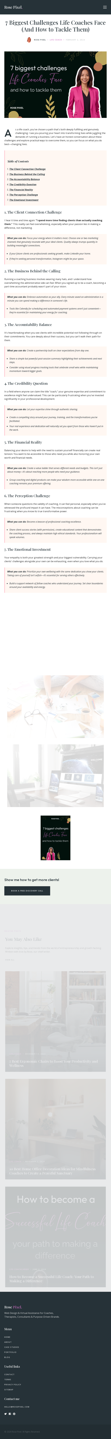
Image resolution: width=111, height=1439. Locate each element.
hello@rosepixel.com (16, 1407)
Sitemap (8, 1390)
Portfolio (10, 1352)
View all (10, 961)
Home (7, 1337)
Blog (7, 1357)
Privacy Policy (12, 1385)
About (8, 1342)
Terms (7, 1379)
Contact (9, 1374)
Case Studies (11, 1347)
